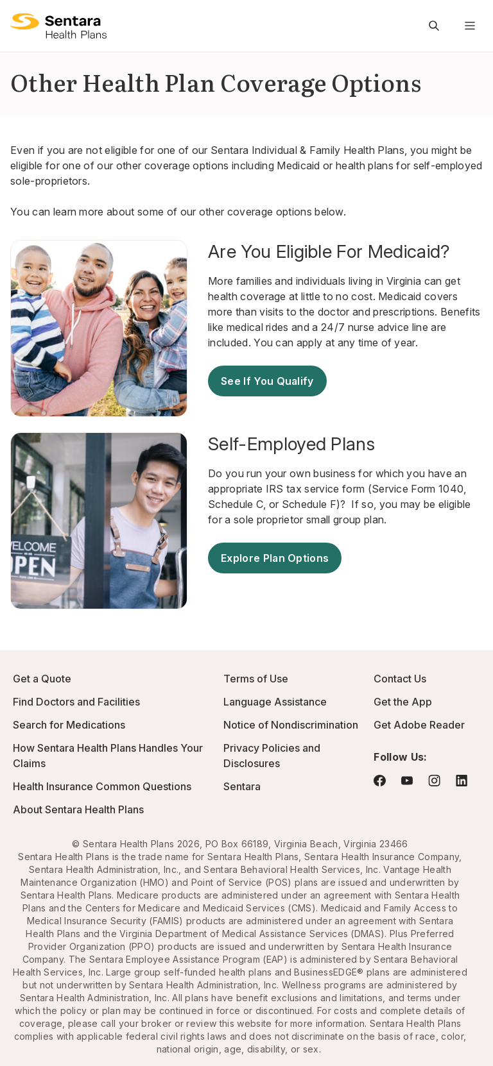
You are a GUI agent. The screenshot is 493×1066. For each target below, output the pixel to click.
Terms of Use (255, 678)
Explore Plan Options (275, 558)
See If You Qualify (267, 381)
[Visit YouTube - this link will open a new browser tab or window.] (407, 780)
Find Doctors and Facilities (76, 701)
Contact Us (400, 678)
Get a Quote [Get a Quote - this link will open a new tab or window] (42, 678)
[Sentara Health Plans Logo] (58, 25)
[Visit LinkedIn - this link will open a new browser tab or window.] (461, 780)
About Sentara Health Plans (78, 809)
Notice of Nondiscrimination (290, 724)
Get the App (403, 701)
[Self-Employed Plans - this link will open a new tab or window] (345, 443)
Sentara (242, 786)
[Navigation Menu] (470, 25)
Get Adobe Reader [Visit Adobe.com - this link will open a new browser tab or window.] (419, 724)
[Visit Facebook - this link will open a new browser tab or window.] (379, 780)
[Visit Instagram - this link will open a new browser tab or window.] (434, 780)
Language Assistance (275, 701)
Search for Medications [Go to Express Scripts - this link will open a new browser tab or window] (69, 724)
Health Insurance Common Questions (102, 786)
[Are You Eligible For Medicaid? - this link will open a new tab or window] (345, 251)
